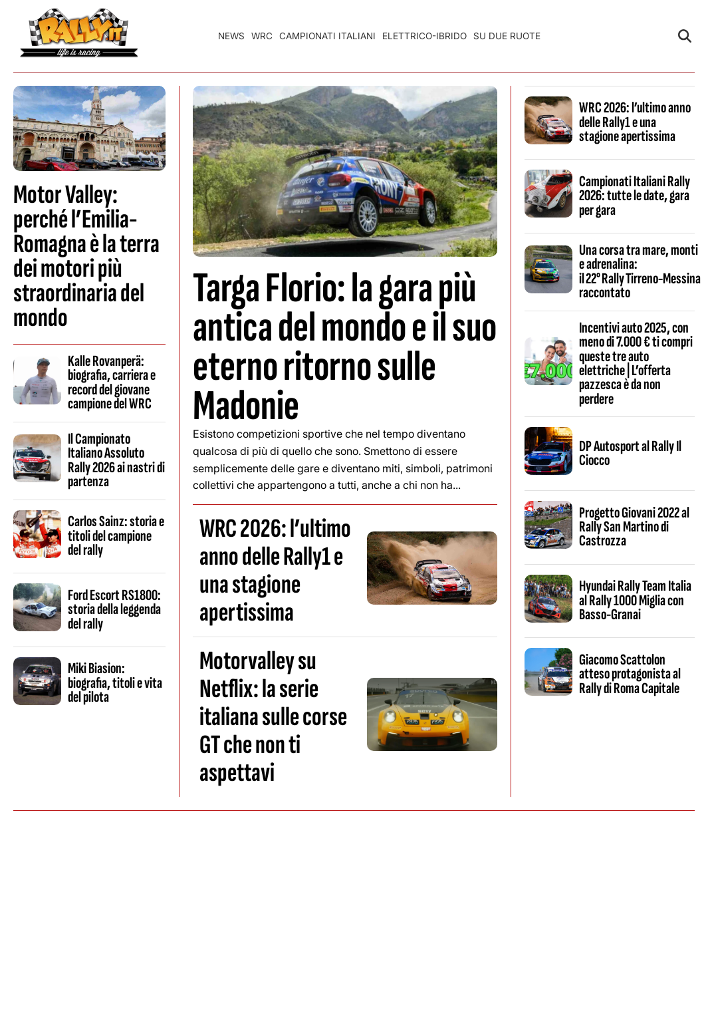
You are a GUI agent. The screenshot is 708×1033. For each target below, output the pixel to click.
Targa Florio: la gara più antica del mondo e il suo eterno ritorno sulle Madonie (345, 347)
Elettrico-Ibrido (424, 36)
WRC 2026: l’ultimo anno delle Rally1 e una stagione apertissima (275, 571)
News (231, 36)
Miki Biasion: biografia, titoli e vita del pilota (115, 682)
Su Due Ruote (506, 36)
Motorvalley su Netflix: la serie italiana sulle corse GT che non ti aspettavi (273, 717)
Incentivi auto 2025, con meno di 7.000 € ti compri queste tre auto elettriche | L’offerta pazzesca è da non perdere (636, 363)
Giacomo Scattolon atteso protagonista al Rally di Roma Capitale (630, 674)
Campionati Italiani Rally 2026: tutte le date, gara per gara (634, 196)
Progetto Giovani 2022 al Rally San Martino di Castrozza (634, 527)
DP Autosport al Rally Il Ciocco (630, 453)
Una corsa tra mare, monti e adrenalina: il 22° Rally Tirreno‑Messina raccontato (640, 271)
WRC (262, 36)
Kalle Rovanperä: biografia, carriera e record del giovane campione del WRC (112, 382)
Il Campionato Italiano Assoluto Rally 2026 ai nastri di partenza (116, 460)
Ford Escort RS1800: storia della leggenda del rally (114, 609)
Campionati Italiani (327, 36)
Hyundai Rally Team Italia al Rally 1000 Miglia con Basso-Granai (635, 600)
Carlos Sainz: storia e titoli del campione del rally (116, 535)
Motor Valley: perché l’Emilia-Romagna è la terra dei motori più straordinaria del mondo (86, 256)
